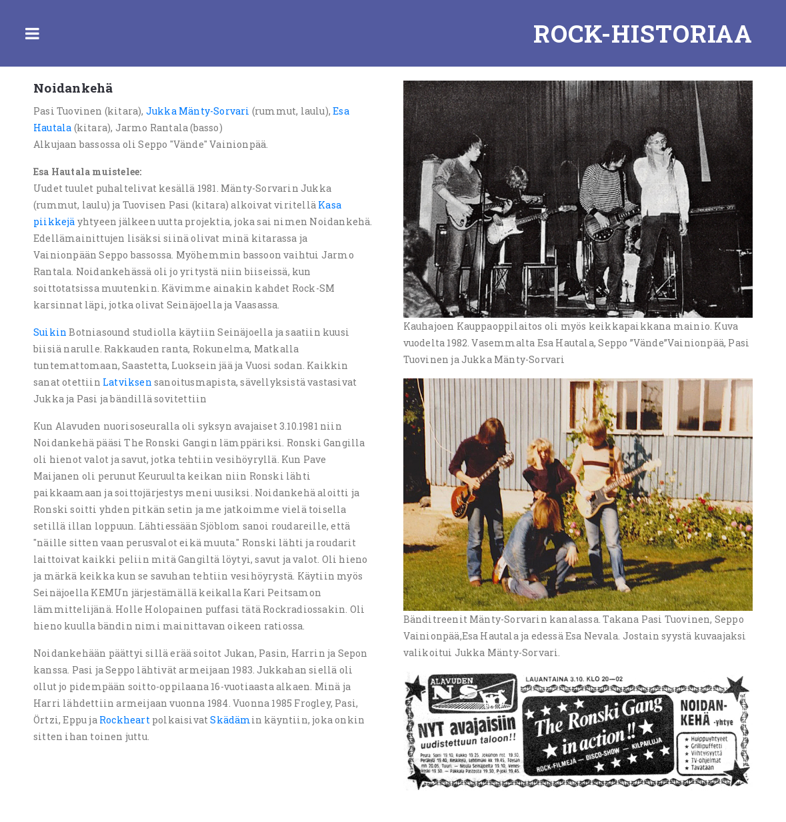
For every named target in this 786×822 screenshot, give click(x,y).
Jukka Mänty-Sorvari (198, 111)
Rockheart (124, 719)
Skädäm (230, 719)
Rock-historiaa (643, 33)
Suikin (50, 332)
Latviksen (127, 382)
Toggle (32, 33)
